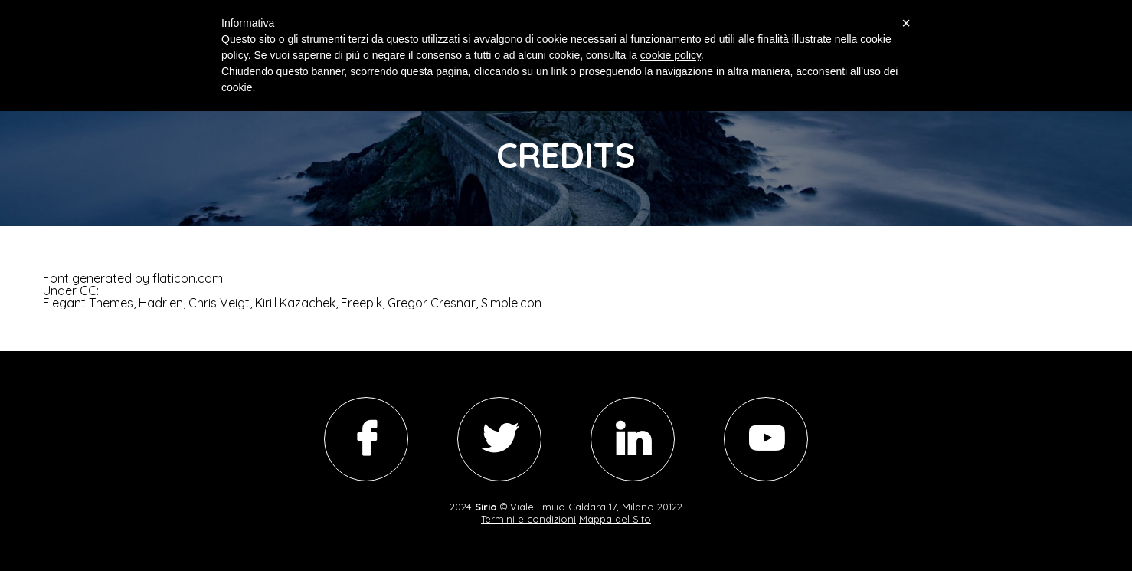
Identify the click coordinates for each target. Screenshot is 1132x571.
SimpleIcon (511, 302)
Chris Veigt (219, 302)
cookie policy (670, 55)
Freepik (361, 302)
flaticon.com (187, 278)
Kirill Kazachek (295, 302)
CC (88, 290)
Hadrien (161, 302)
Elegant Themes (88, 302)
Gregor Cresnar (432, 302)
